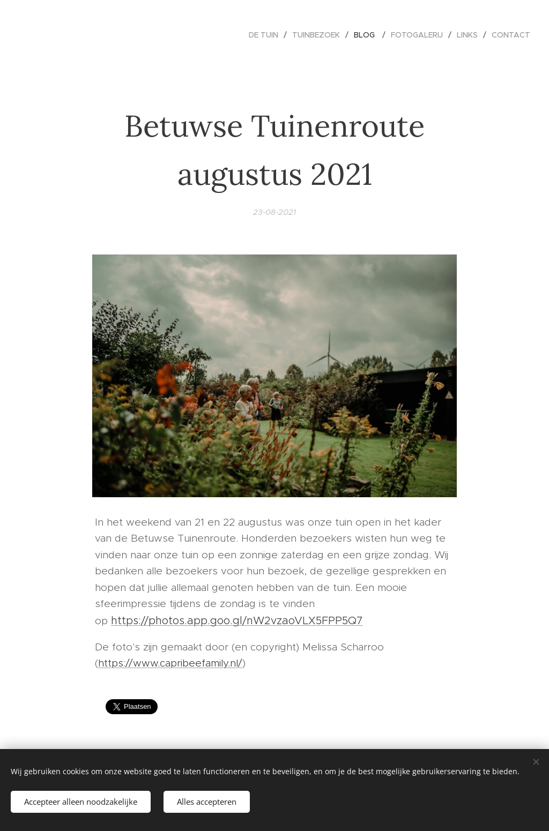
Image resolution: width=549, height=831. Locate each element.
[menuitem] (266, 34)
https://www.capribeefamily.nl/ (170, 663)
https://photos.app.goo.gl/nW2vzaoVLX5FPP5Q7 (237, 620)
